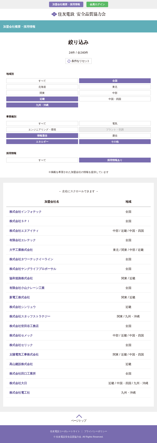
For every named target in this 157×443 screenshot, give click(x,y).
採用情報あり (114, 160)
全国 (114, 80)
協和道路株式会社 (21, 278)
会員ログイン (97, 4)
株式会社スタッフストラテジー (29, 316)
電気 (114, 123)
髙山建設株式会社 (21, 364)
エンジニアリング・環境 (42, 129)
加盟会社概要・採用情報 (66, 4)
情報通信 (42, 135)
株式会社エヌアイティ (24, 230)
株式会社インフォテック (25, 211)
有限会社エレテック (22, 240)
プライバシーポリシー (95, 431)
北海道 (42, 86)
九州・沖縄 (42, 105)
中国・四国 (115, 99)
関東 (42, 92)
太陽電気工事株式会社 (24, 354)
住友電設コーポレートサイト (65, 431)
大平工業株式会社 (21, 249)
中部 (114, 92)
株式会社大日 (18, 383)
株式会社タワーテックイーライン (31, 259)
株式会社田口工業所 (22, 373)
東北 (114, 86)
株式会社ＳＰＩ (19, 221)
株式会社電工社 (19, 392)
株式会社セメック (21, 335)
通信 (114, 135)
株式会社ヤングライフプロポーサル (32, 268)
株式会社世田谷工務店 (24, 325)
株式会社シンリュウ (22, 306)
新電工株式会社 (19, 297)
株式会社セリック (21, 344)
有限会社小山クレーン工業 (26, 287)
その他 (115, 141)
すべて (42, 80)
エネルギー (42, 141)
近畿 (42, 99)
